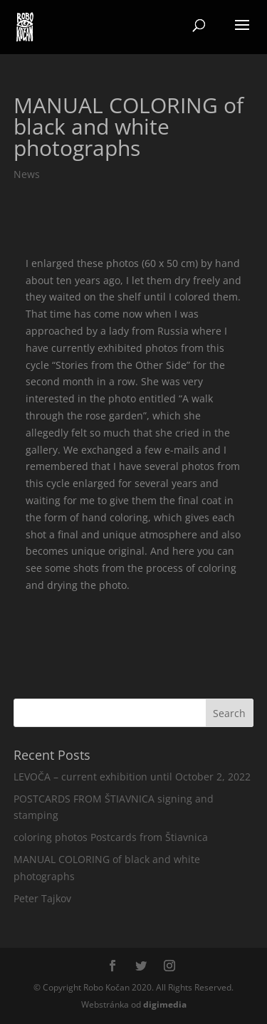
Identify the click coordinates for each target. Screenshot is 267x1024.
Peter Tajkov (42, 898)
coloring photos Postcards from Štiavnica (111, 837)
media (165, 1004)
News (27, 174)
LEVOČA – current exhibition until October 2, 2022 (132, 776)
